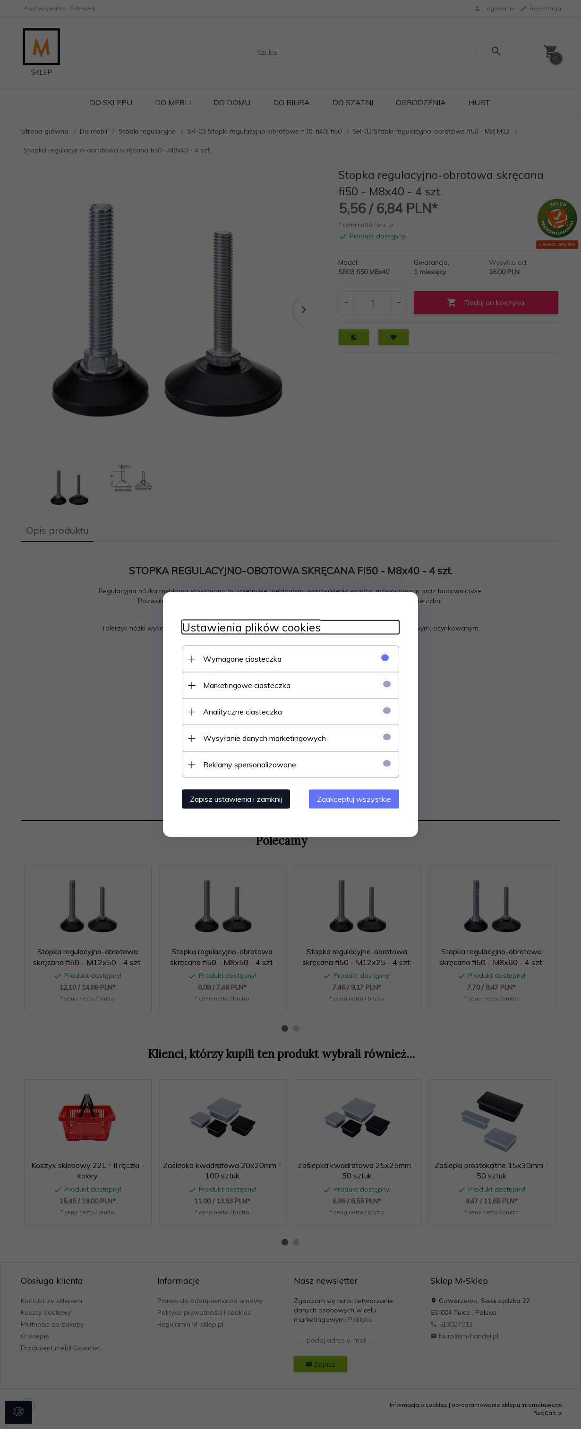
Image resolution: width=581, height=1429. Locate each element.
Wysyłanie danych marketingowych (264, 738)
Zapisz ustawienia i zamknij (236, 799)
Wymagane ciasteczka (242, 659)
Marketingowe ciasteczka (246, 685)
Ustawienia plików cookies (251, 627)
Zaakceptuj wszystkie (354, 799)
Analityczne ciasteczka (242, 711)
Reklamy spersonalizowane (249, 764)
